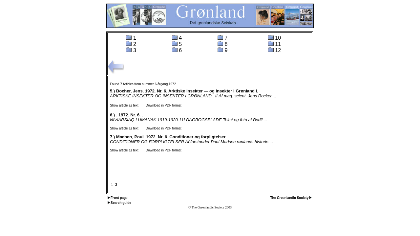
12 (278, 50)
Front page (119, 198)
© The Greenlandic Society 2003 (210, 207)
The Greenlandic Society (289, 198)
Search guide (121, 203)
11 (278, 44)
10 (278, 38)
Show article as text (124, 105)
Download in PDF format (160, 105)
